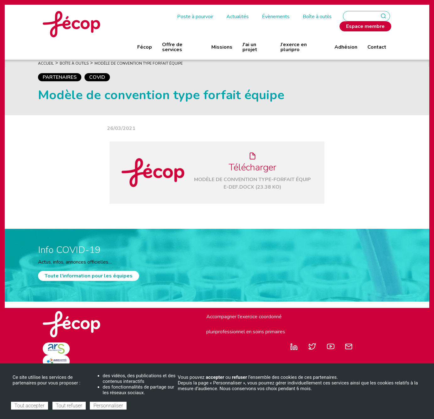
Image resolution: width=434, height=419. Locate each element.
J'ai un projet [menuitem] (249, 47)
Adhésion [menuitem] (345, 47)
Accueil (46, 63)
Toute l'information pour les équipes (89, 275)
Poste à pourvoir (195, 16)
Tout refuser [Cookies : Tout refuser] (69, 406)
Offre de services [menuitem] (172, 47)
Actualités (237, 16)
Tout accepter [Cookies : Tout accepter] (29, 406)
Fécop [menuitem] (144, 47)
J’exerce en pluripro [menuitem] (293, 47)
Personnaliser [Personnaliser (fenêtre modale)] (108, 406)
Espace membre (365, 26)
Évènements (276, 16)
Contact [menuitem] (376, 47)
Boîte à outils (317, 16)
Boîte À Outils (74, 63)
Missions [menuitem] (221, 47)
